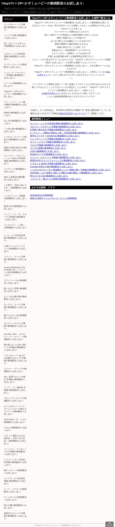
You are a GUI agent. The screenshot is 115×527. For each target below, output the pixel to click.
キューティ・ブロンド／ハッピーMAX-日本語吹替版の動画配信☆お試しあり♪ (15, 159)
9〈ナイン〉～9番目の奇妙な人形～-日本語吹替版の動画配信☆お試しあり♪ (65, 133)
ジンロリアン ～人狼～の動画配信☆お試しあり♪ (15, 227)
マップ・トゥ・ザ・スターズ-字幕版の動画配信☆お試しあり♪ (15, 217)
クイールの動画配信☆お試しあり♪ (15, 84)
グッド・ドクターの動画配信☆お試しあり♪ (15, 490)
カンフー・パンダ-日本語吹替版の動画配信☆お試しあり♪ (56, 123)
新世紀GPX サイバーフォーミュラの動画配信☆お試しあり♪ (58, 160)
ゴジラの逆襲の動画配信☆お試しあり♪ (48, 148)
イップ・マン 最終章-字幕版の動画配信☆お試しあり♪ (15, 390)
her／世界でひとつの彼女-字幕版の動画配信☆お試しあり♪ (14, 379)
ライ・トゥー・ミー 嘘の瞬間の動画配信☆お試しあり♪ (15, 104)
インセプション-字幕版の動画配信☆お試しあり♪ (15, 198)
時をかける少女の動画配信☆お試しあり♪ (49, 176)
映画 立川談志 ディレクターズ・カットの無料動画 (53, 198)
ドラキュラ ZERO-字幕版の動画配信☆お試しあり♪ (53, 163)
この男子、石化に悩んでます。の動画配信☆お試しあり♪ (15, 187)
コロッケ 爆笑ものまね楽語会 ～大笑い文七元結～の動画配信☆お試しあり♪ (15, 439)
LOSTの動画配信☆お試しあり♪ (44, 151)
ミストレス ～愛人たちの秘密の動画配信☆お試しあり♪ (55, 179)
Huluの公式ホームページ (72, 113)
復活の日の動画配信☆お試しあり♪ (15, 207)
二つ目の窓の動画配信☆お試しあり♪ (15, 130)
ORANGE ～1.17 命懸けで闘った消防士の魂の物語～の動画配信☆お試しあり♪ (66, 173)
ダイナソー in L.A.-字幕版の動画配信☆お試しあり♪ (15, 326)
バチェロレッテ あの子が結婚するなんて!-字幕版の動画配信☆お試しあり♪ (15, 359)
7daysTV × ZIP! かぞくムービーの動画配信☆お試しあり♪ (71, 12)
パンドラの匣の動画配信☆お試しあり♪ (15, 36)
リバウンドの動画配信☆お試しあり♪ (15, 170)
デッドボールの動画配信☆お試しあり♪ (15, 498)
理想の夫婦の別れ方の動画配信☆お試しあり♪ (15, 148)
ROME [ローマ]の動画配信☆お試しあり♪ (49, 154)
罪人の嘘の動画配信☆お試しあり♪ (15, 506)
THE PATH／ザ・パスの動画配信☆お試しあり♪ (15, 420)
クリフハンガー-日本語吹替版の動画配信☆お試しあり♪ (15, 462)
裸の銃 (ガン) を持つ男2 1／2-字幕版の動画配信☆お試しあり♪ (15, 347)
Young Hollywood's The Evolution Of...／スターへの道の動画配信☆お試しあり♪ (15, 271)
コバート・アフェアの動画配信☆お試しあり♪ (15, 369)
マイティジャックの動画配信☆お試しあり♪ (15, 65)
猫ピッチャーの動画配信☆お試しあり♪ (15, 471)
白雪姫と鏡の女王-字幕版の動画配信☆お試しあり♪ (53, 129)
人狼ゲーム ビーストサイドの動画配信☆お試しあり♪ (15, 248)
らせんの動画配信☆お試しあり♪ (15, 428)
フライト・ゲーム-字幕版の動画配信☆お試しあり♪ (15, 259)
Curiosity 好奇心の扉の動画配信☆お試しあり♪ (51, 166)
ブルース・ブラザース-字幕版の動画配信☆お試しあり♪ (55, 126)
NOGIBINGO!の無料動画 (41, 195)
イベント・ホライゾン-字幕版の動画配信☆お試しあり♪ (55, 157)
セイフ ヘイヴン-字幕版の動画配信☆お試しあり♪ (53, 142)
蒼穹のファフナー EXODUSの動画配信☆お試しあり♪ (55, 136)
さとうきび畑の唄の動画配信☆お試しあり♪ (15, 297)
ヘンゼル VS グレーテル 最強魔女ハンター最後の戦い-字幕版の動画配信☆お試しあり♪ (70, 170)
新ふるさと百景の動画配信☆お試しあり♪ (15, 289)
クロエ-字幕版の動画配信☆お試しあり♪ (48, 145)
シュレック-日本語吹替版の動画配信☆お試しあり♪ (15, 238)
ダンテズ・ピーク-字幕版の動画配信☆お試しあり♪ (15, 307)
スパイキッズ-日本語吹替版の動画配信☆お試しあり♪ (15, 481)
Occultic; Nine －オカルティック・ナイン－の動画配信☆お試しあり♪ (15, 336)
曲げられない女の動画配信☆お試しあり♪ (15, 316)
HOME (3, 12)
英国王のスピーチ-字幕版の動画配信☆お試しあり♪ (15, 516)
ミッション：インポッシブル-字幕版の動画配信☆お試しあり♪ (15, 451)
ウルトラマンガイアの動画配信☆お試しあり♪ (15, 399)
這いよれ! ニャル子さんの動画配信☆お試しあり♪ (15, 46)
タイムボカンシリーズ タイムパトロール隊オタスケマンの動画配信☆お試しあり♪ (15, 410)
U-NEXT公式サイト (51, 93)
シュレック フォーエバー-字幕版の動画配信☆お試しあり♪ (14, 75)
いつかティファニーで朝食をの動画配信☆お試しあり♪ (15, 139)
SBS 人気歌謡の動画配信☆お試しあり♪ (14, 178)
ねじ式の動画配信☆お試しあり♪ (15, 122)
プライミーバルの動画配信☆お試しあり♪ (15, 281)
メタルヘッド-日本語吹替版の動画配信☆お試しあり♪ (15, 56)
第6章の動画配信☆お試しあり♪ (15, 113)
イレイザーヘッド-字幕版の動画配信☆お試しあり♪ (28, 12)
